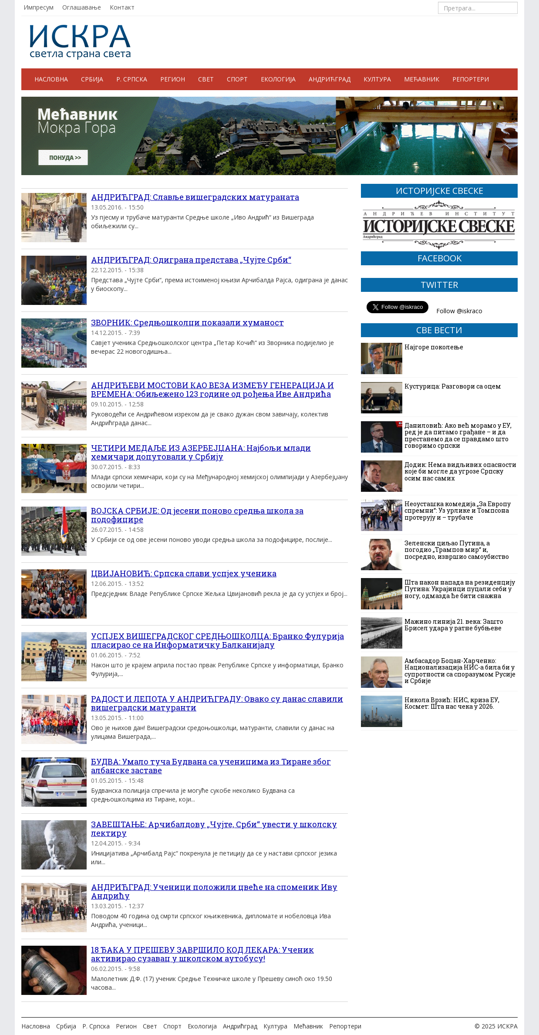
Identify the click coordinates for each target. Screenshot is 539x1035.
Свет (206, 79)
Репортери (470, 79)
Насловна (51, 79)
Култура (377, 79)
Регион (172, 79)
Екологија (278, 79)
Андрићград (329, 79)
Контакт (122, 7)
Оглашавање (81, 7)
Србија (92, 79)
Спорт (237, 79)
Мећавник (421, 79)
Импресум (39, 7)
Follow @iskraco (459, 311)
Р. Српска (131, 79)
